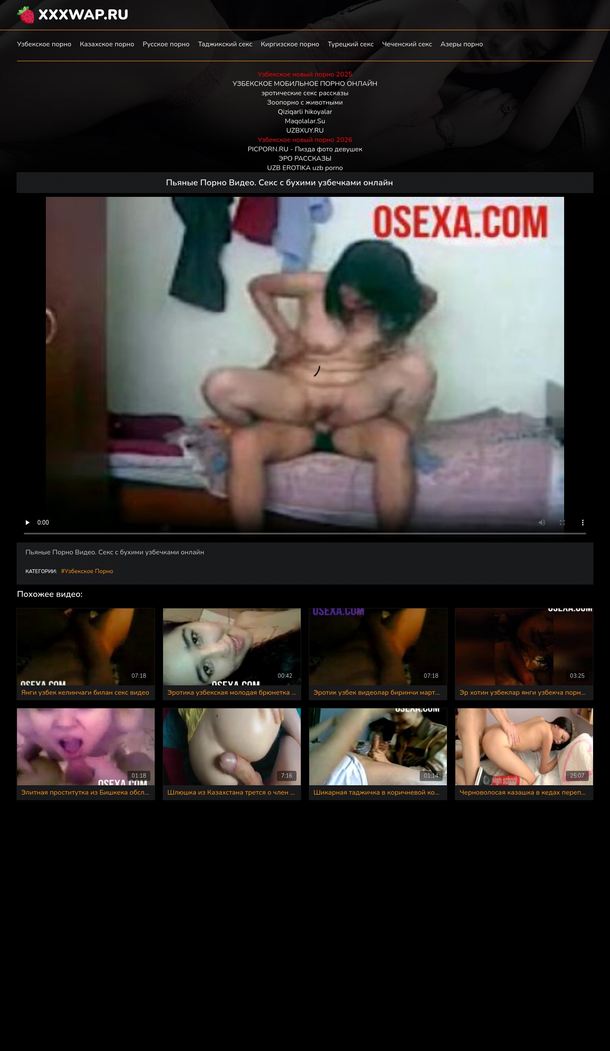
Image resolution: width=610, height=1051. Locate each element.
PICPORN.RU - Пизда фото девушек (305, 149)
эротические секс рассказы (305, 93)
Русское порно (166, 44)
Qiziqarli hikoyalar (305, 111)
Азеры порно (462, 44)
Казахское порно (107, 44)
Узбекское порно (44, 44)
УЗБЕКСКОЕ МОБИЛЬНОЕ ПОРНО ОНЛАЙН (305, 83)
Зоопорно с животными (305, 102)
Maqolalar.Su (305, 121)
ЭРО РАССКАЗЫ (305, 158)
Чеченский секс (407, 44)
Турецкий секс (351, 44)
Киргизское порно (290, 44)
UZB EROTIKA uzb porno (305, 168)
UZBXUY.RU (305, 130)
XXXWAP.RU (83, 14)
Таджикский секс (225, 44)
